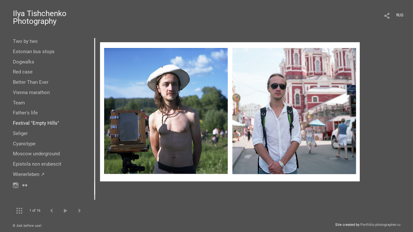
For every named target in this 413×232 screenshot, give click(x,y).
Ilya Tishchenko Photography (39, 17)
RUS (399, 15)
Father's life (25, 113)
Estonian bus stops (34, 51)
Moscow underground (36, 154)
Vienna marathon (31, 92)
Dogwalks (23, 62)
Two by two (25, 41)
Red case (23, 72)
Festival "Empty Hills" (36, 123)
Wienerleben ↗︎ (29, 174)
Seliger (20, 133)
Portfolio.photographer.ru (380, 225)
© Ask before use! (27, 226)
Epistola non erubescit (37, 164)
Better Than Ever (30, 82)
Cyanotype (24, 144)
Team (19, 103)
